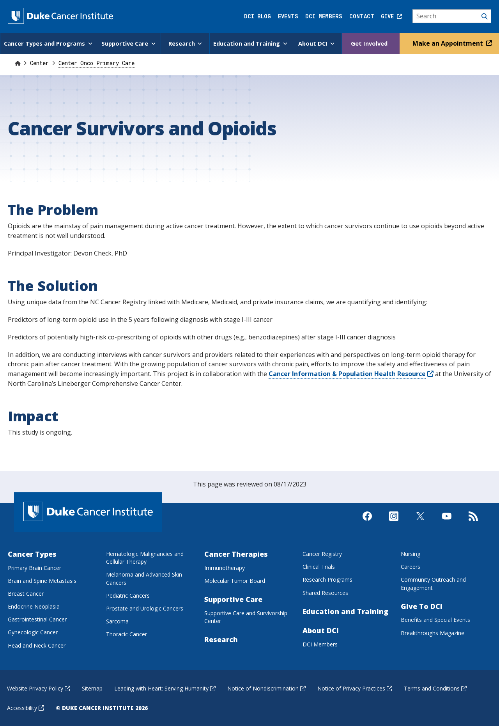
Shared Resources (325, 592)
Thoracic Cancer (126, 633)
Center (41, 62)
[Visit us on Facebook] (367, 525)
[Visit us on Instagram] (393, 525)
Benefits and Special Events (435, 619)
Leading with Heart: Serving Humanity (165, 688)
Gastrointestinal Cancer (37, 619)
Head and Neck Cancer (36, 645)
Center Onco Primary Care (96, 62)
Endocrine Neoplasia (34, 606)
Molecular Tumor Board (234, 580)
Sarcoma (117, 621)
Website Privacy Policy (38, 688)
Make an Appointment (451, 43)
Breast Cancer (26, 593)
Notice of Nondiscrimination (266, 688)
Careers (410, 566)
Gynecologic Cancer (33, 631)
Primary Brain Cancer (34, 567)
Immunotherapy (224, 567)
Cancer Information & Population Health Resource (351, 373)
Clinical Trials (319, 566)
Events (288, 16)
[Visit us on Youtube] (446, 525)
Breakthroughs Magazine (432, 632)
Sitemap (92, 688)
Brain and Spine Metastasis (42, 580)
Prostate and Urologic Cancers (144, 608)
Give (391, 16)
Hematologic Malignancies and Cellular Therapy (145, 557)
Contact (361, 16)
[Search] (452, 16)
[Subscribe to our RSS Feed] (473, 525)
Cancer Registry (322, 553)
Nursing (410, 553)
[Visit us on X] (420, 525)
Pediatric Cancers (128, 595)
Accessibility (25, 707)
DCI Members (323, 16)
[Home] (17, 62)
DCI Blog (257, 16)
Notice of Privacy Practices (354, 688)
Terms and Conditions (435, 688)
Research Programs (327, 579)
